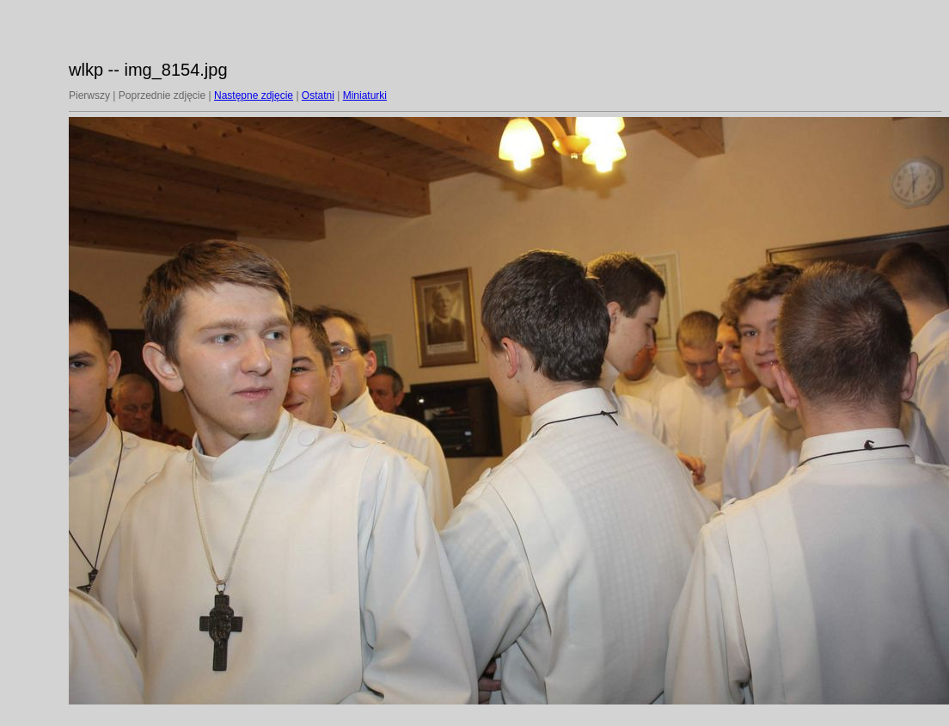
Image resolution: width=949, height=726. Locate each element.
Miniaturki (365, 95)
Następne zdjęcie (253, 95)
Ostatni (318, 95)
